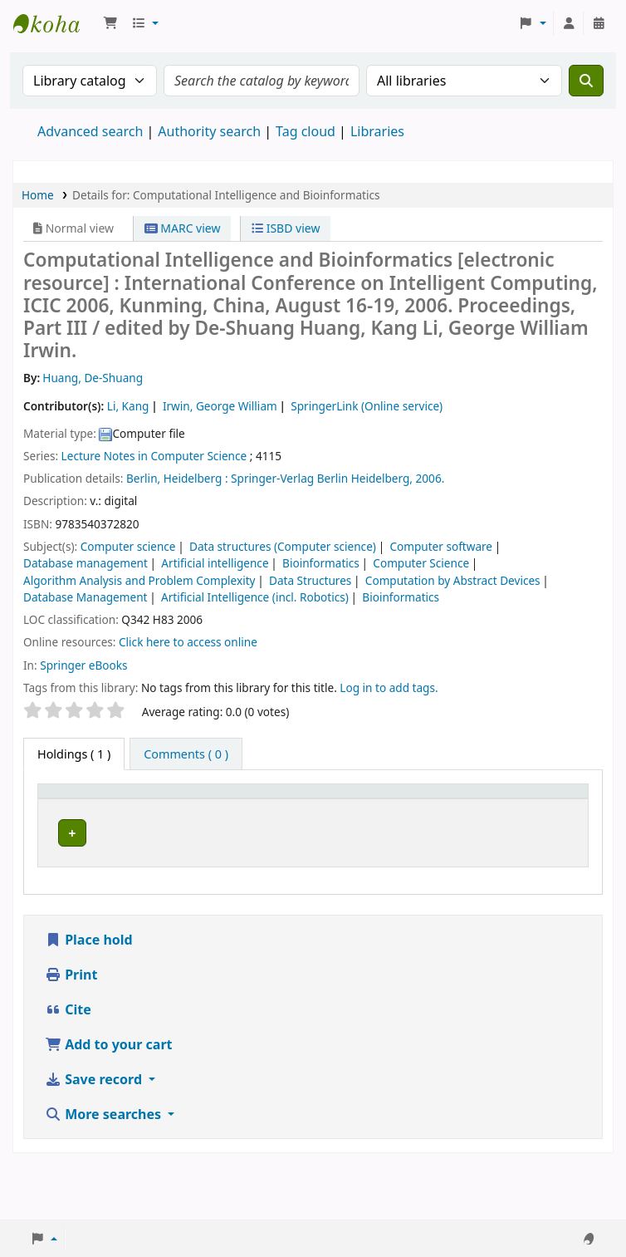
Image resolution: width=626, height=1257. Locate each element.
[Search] (586, 80)
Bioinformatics (320, 563)
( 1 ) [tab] (73, 754)
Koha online (54, 23)
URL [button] (382, 818)
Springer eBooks (83, 665)
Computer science (128, 546)
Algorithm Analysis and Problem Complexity (139, 580)
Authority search (209, 131)
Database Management (85, 597)
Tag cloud (305, 131)
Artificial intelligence (214, 563)
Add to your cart (109, 1098)
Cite (68, 1063)
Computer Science (421, 563)
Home (38, 195)
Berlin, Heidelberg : (177, 478)
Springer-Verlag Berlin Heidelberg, (322, 478)
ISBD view (286, 228)
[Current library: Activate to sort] (163, 809)
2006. (430, 478)
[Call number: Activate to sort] (255, 809)
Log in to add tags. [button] (389, 687)
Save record (95, 1133)
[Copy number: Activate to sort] (477, 809)
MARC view (182, 228)
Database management (85, 563)
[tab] (186, 754)
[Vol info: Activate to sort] (334, 809)
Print (71, 1028)
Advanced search (90, 131)
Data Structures (310, 580)
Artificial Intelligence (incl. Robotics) (255, 597)
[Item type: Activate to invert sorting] (79, 809)
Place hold (89, 993)
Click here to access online (188, 642)
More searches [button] (104, 1168)
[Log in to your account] (569, 23)
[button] (110, 23)
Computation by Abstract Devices (452, 580)
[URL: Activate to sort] (399, 809)
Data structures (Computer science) (282, 546)
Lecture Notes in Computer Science (154, 456)
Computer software (440, 546)
